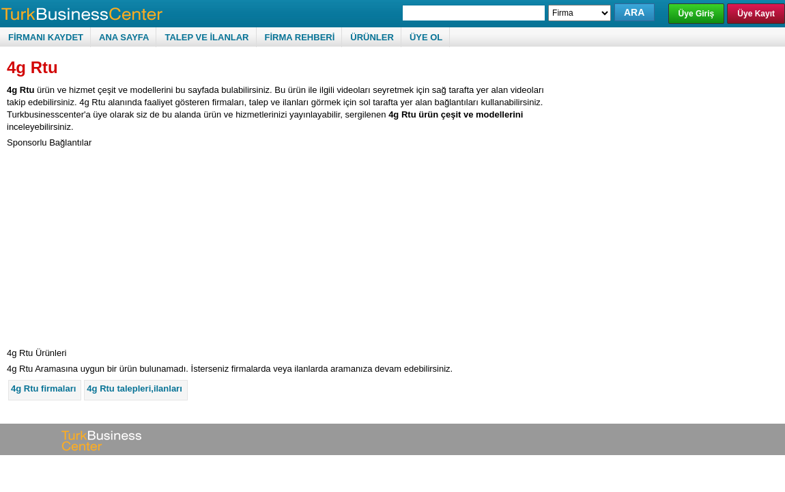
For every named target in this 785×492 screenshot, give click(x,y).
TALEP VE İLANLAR (206, 37)
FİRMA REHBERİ (300, 37)
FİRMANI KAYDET (45, 37)
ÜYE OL (426, 37)
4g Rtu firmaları (43, 388)
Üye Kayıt (756, 13)
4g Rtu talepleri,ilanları (134, 388)
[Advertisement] (121, 244)
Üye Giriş (697, 13)
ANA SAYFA (124, 37)
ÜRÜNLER (372, 37)
